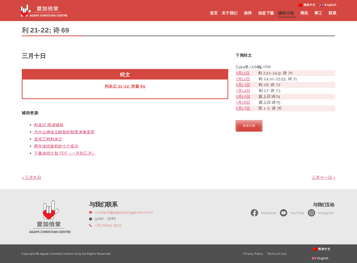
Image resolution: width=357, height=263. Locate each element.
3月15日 (243, 96)
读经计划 (287, 13)
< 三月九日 (31, 177)
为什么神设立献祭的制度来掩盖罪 (64, 132)
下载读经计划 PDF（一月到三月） (65, 153)
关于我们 (231, 13)
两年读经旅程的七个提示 (56, 146)
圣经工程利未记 (48, 139)
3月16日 (243, 102)
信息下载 (266, 13)
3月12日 (243, 79)
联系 (333, 13)
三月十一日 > (323, 177)
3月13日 (243, 84)
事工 (319, 13)
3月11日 (243, 73)
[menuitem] (307, 5)
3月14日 (243, 90)
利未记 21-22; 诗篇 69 (125, 86)
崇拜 (249, 13)
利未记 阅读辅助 (48, 125)
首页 (214, 13)
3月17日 (243, 108)
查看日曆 (249, 125)
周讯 (305, 13)
